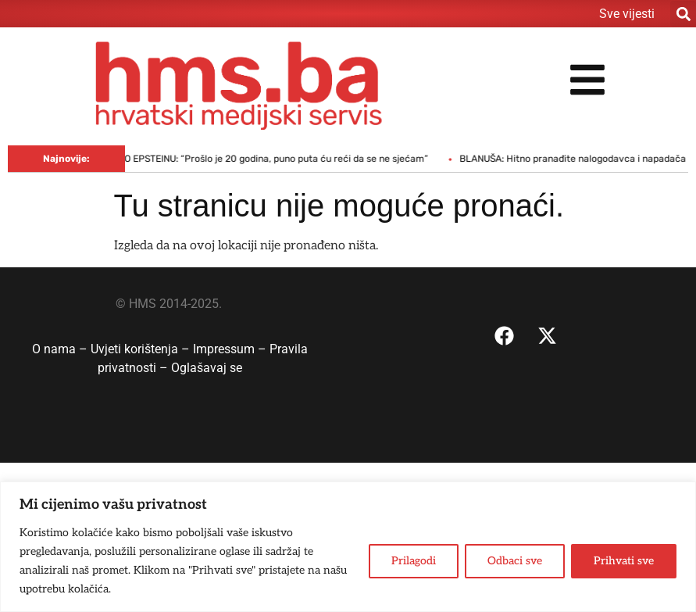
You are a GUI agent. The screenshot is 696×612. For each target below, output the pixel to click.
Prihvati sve (624, 560)
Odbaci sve (514, 560)
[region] (348, 546)
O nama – (61, 349)
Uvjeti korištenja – (142, 349)
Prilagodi (413, 560)
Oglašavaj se (206, 367)
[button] (683, 14)
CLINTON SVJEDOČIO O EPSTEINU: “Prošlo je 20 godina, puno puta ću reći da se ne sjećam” (240, 158)
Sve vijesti (627, 13)
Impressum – (231, 349)
